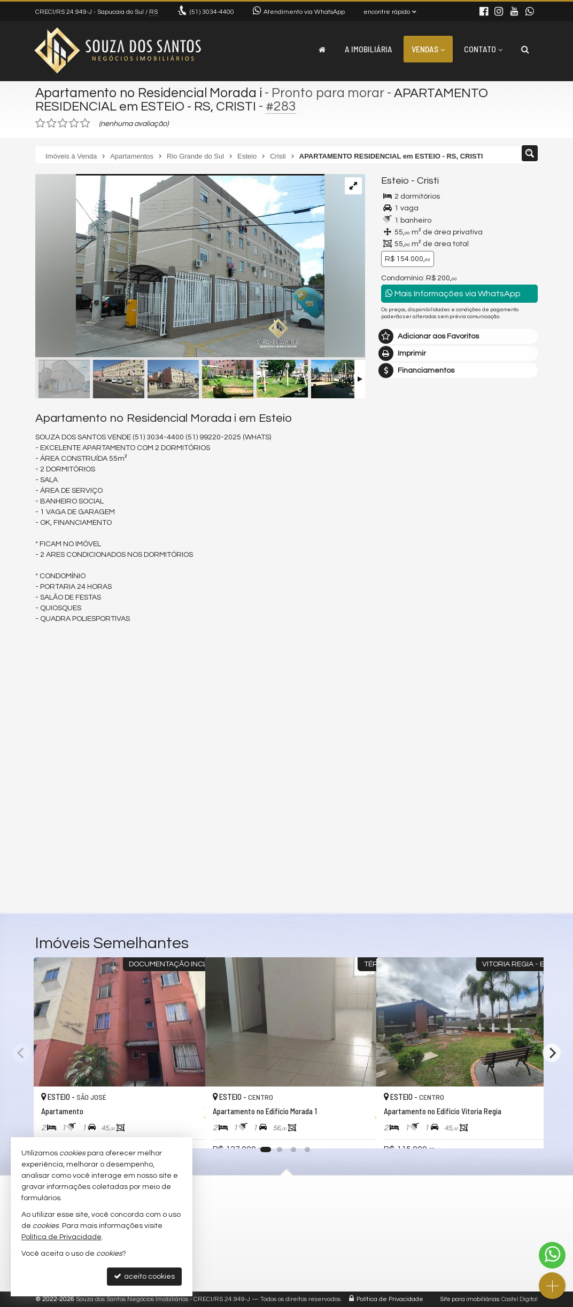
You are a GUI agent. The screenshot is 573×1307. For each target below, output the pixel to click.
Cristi (428, 181)
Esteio (395, 181)
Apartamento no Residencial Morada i (150, 93)
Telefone (401, 758)
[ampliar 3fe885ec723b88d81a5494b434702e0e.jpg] (179, 267)
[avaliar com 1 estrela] (40, 123)
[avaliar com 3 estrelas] (63, 123)
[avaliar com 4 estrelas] (74, 123)
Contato (483, 49)
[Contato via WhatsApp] (552, 1255)
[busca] (525, 49)
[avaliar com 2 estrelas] (52, 123)
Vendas (428, 49)
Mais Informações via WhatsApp (453, 293)
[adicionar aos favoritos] (185, 1130)
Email (396, 721)
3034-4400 (212, 12)
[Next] (552, 1053)
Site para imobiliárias (469, 1299)
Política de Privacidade (390, 1299)
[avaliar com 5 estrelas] (85, 123)
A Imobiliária (368, 49)
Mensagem (406, 626)
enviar (509, 796)
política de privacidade (419, 813)
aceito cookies (144, 1276)
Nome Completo (415, 684)
